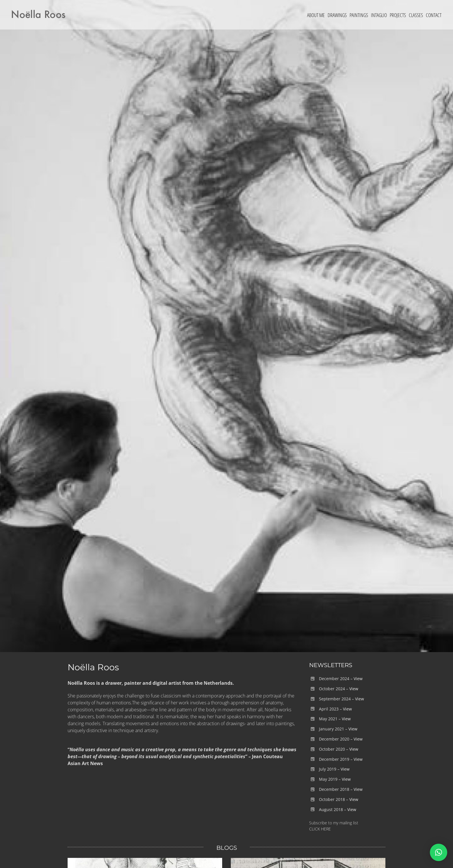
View (358, 678)
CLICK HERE (320, 829)
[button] (438, 852)
